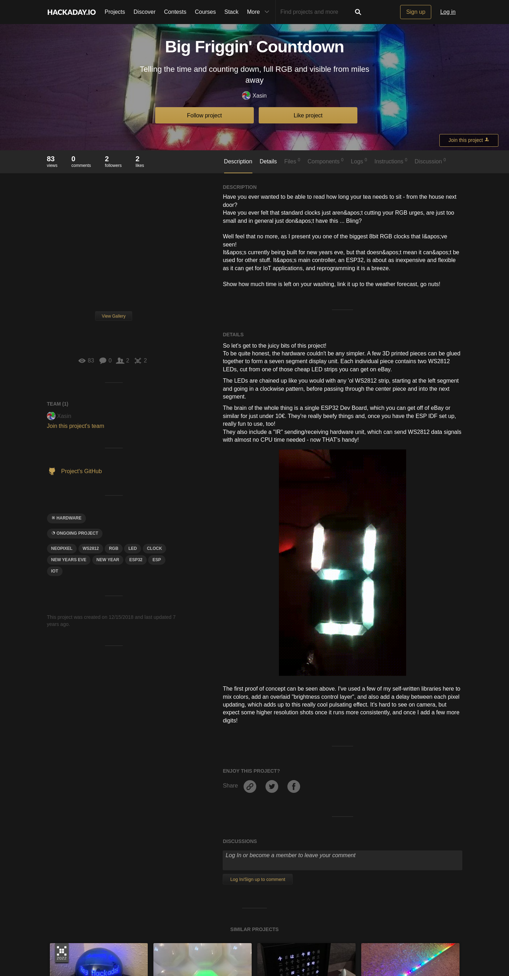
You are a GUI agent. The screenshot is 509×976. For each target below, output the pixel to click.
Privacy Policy (263, 944)
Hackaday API (300, 944)
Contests (175, 12)
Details (268, 161)
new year (107, 559)
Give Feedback (189, 944)
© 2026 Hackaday (254, 958)
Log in (448, 12)
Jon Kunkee (381, 800)
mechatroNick (279, 800)
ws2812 (91, 548)
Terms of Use (226, 944)
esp (156, 559)
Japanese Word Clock (292, 790)
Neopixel (62, 548)
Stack (231, 12)
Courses (205, 12)
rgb (113, 548)
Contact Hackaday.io (144, 944)
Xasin (254, 96)
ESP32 (135, 559)
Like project (308, 115)
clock (154, 548)
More (260, 12)
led (132, 548)
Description (238, 161)
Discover (145, 12)
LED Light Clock (386, 790)
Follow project (204, 115)
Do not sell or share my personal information (368, 944)
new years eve (69, 559)
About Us (104, 944)
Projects (115, 12)
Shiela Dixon (174, 800)
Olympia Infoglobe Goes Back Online (107, 790)
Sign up (415, 12)
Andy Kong (69, 800)
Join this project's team (75, 426)
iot (54, 571)
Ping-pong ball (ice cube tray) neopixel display (224, 790)
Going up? (254, 928)
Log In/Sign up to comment (257, 653)
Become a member (193, 865)
